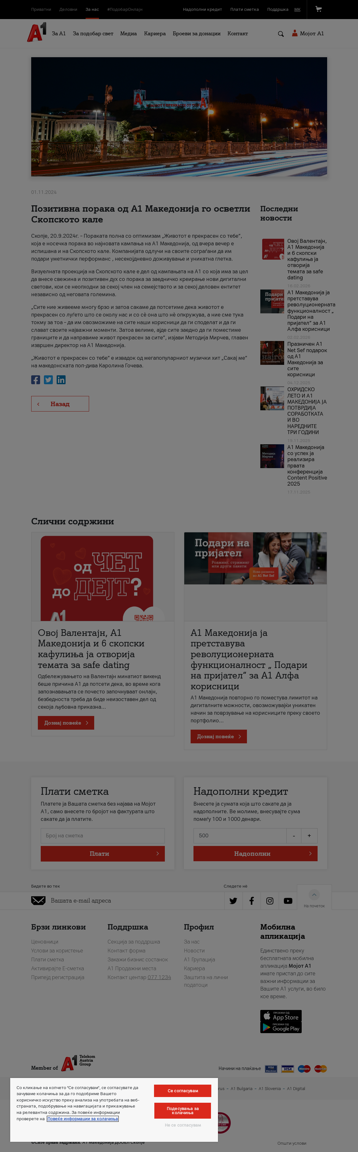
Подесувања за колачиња (183, 1110)
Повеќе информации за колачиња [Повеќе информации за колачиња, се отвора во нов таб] (82, 1118)
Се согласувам (183, 1090)
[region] (114, 1110)
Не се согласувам (183, 1125)
